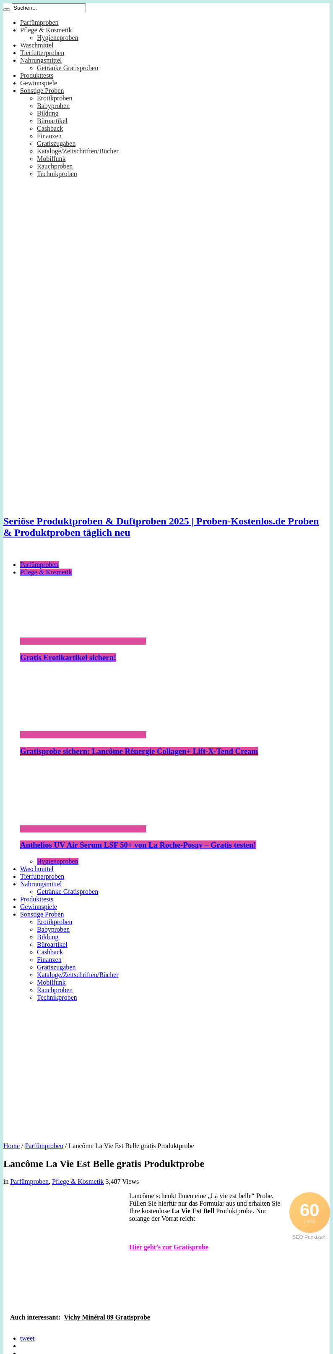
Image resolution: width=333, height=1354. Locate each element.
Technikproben (57, 173)
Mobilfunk (51, 158)
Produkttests (36, 75)
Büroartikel (52, 120)
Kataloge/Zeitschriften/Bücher (78, 151)
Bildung (48, 113)
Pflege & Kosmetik (46, 30)
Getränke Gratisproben (67, 67)
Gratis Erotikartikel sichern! (68, 657)
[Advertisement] (166, 1068)
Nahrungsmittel (41, 60)
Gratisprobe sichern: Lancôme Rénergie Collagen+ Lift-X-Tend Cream (139, 751)
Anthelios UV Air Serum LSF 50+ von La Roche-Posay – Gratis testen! (138, 844)
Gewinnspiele (38, 83)
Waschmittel (37, 45)
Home (11, 1145)
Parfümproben (39, 22)
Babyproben (53, 105)
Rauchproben (55, 166)
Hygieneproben (57, 37)
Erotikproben (54, 98)
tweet (27, 1338)
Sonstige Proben (42, 90)
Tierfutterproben (42, 52)
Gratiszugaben (56, 143)
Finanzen (49, 136)
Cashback (50, 128)
